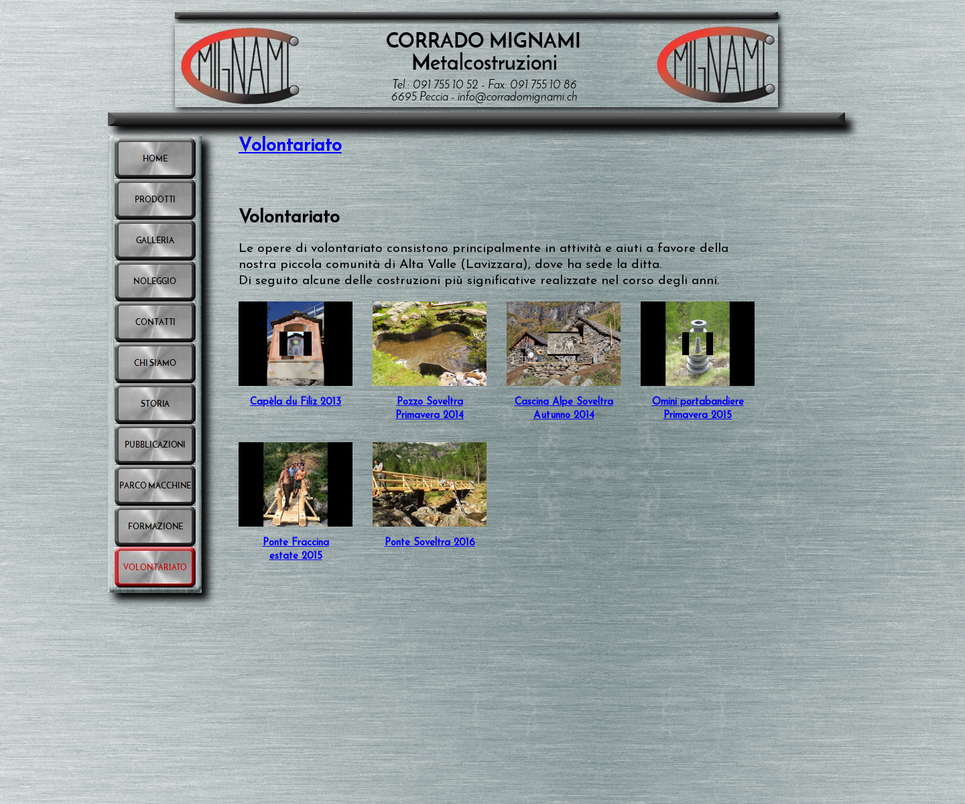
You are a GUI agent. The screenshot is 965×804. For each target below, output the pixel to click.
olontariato (296, 146)
